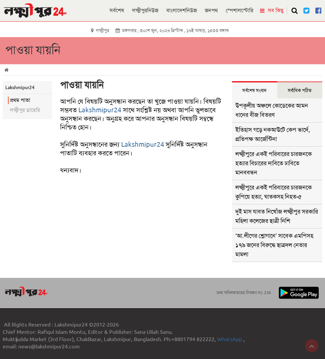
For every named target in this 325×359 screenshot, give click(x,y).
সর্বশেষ (117, 10)
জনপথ (211, 10)
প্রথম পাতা (20, 100)
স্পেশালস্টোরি (239, 10)
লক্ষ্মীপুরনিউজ (145, 10)
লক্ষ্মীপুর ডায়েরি (25, 110)
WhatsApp (230, 339)
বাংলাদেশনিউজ (181, 10)
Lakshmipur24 (99, 110)
